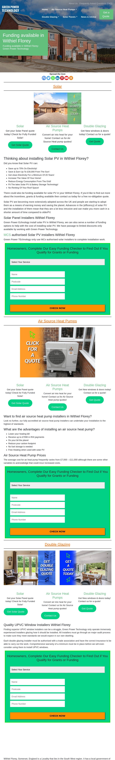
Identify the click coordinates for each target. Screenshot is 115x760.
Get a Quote (105, 14)
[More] (71, 78)
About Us (73, 3)
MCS (7, 235)
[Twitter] (48, 78)
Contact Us (57, 149)
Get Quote (94, 141)
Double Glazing (49, 17)
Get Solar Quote (20, 145)
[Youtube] (67, 78)
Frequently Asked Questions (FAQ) (95, 3)
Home (45, 9)
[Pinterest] (62, 78)
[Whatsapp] (53, 78)
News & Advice (88, 17)
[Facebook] (44, 78)
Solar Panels (69, 17)
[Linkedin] (57, 78)
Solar (20, 126)
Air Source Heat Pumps (63, 9)
